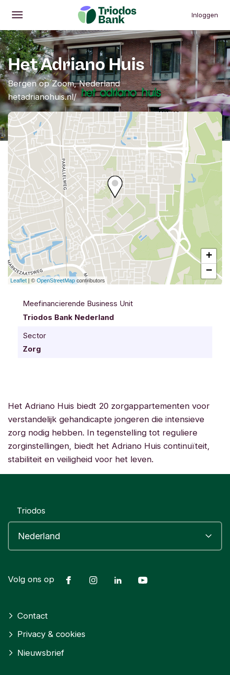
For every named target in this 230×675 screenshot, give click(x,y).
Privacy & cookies (46, 634)
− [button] (209, 271)
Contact (28, 616)
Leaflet (18, 280)
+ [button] (209, 256)
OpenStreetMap (56, 280)
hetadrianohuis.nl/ (42, 97)
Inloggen (205, 15)
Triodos (31, 511)
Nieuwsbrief (36, 653)
